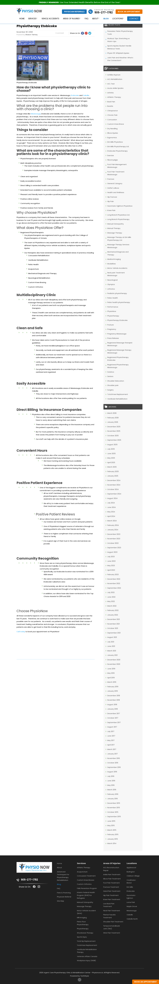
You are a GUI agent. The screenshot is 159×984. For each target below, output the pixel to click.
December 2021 (113, 619)
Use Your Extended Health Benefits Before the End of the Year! (79, 2)
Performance (112, 307)
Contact (134, 18)
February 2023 (113, 574)
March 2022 (111, 606)
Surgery (110, 390)
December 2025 (113, 426)
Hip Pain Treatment (111, 895)
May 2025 (111, 458)
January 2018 (112, 709)
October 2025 (113, 435)
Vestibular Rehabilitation (117, 399)
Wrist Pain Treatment (111, 933)
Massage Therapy (114, 233)
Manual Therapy (113, 228)
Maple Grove (132, 906)
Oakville (86, 95)
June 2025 (111, 453)
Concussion (112, 119)
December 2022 (113, 579)
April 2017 (111, 745)
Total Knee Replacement (117, 394)
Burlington (131, 872)
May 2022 (111, 601)
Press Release (113, 338)
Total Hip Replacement (86, 941)
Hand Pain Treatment (111, 891)
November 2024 (113, 485)
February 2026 (113, 417)
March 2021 (111, 651)
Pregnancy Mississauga (116, 334)
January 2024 (112, 529)
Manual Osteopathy (115, 224)
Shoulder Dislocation (115, 381)
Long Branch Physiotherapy (118, 219)
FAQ (86, 19)
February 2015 (112, 834)
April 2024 (111, 516)
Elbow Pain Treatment (112, 879)
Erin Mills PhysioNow (115, 142)
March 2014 (111, 843)
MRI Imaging (82, 917)
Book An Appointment (129, 11)
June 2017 (111, 736)
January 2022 (112, 615)
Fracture (110, 179)
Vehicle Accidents (50, 19)
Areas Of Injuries (111, 863)
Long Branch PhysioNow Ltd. (118, 215)
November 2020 (113, 664)
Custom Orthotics (84, 884)
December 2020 (113, 660)
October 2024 (113, 489)
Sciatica (110, 372)
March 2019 (111, 682)
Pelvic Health (112, 298)
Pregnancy (111, 329)
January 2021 (112, 655)
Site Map (60, 901)
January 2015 (112, 839)
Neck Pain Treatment (111, 910)
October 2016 (112, 763)
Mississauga (36, 114)
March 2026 (111, 413)
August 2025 (112, 444)
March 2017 (111, 749)
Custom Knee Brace (115, 124)
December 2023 (113, 534)
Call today (21, 631)
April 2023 (111, 570)
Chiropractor (112, 110)
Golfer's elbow (113, 188)
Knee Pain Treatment (111, 899)
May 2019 (111, 673)
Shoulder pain (112, 385)
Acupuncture (82, 872)
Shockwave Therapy (85, 933)
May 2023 (111, 565)
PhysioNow (111, 311)
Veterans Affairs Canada (87, 956)
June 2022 (111, 597)
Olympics (111, 284)
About (95, 19)
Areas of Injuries (70, 19)
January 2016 (112, 798)
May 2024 (111, 512)
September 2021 (114, 633)
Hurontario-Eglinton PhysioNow (119, 206)
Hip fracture (112, 197)
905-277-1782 (29, 879)
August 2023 (112, 552)
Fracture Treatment (111, 887)
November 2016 (113, 758)
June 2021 (111, 646)
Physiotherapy (113, 316)
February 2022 (112, 610)
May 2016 (111, 785)
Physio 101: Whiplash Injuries (118, 53)
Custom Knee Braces (85, 880)
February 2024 (113, 525)
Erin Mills (130, 887)
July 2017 (110, 731)
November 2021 (113, 624)
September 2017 (114, 722)
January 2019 (112, 691)
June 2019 (111, 668)
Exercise (110, 155)
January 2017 (112, 754)
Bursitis (110, 106)
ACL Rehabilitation (114, 79)
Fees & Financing (64, 892)
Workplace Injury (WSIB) (86, 960)
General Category (114, 183)
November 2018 (113, 700)
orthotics (111, 289)
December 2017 (113, 713)
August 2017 (112, 727)
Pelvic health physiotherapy (118, 302)
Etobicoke (75, 95)
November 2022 (113, 583)
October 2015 (112, 812)
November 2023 (113, 538)
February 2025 (113, 471)
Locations (118, 19)
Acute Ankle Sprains (115, 88)
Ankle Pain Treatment (111, 874)
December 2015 (113, 803)
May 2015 (111, 825)
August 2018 (112, 704)
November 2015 (113, 807)
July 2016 (110, 776)
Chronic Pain (112, 115)
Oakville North (132, 919)
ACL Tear (111, 84)
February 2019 (112, 686)
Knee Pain (111, 210)
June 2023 (111, 561)
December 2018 (113, 695)
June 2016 (111, 780)
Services (31, 19)
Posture (110, 325)
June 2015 (111, 821)
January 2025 (112, 476)
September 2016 (114, 767)
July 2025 (111, 449)
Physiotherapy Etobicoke (117, 320)
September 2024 (114, 494)
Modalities (111, 264)
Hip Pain (110, 201)
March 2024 (112, 521)
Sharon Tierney (31, 34)
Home (20, 19)
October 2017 (112, 718)
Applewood (131, 867)
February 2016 (112, 794)
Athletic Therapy (114, 97)
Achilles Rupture (113, 75)
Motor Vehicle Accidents (117, 268)
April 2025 (111, 462)
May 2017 (111, 740)
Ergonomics (112, 137)
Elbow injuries (112, 133)
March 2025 (112, 467)
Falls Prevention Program (87, 888)
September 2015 (114, 816)
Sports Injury (82, 937)
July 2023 (111, 556)
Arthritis (110, 93)
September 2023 (114, 547)
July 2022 (111, 592)
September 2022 (114, 588)
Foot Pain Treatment (111, 883)
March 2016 (111, 789)
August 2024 (112, 498)
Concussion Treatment (86, 876)
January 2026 (112, 422)
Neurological (112, 280)
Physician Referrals (74, 11)
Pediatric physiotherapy (117, 293)
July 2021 (110, 642)
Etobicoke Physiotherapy (117, 151)
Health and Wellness (115, 192)
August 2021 (112, 637)
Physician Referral (64, 897)
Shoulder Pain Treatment (113, 921)
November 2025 (113, 431)
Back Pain (111, 101)
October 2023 (112, 543)
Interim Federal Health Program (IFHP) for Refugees (86, 895)
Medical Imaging (114, 259)
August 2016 (112, 772)
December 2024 (113, 480)
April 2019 (111, 677)
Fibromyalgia (112, 160)
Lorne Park (131, 902)
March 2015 (111, 830)
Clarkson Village (133, 876)
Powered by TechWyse (79, 976)
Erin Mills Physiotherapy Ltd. (118, 146)
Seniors (110, 376)
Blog (106, 19)
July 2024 (111, 503)
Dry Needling (112, 128)
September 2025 (114, 440)
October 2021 (112, 628)
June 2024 (111, 507)
